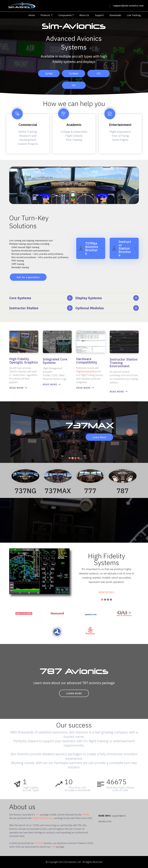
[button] (41, 298)
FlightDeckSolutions (87, 371)
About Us (84, 15)
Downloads (115, 15)
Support (99, 15)
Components (65, 15)
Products (46, 15)
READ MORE (18, 387)
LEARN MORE (74, 693)
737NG (49, 73)
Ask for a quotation (28, 277)
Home (31, 15)
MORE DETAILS (106, 592)
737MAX (73, 73)
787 (74, 85)
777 (98, 73)
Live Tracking (134, 15)
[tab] (41, 298)
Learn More (99, 437)
